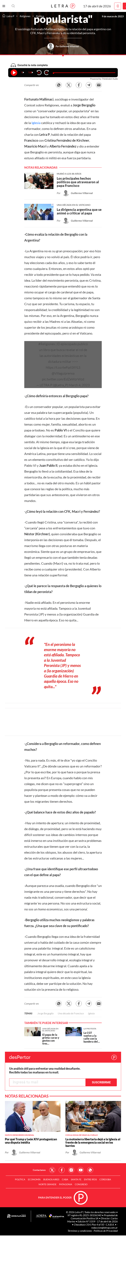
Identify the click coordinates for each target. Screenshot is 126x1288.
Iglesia (36, 123)
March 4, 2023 (79, 385)
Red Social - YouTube (81, 1170)
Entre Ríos (90, 1179)
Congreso (81, 1184)
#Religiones (46, 344)
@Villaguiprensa (63, 373)
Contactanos (39, 1170)
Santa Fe (76, 1179)
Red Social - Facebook (61, 1170)
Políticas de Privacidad (106, 1230)
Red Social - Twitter (52, 1170)
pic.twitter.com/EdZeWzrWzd (63, 379)
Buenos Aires (51, 1179)
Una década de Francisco (71, 1013)
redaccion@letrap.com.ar (104, 1227)
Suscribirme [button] (101, 1082)
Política (20, 1179)
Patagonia (65, 1184)
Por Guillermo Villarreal (67, 46)
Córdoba (105, 1179)
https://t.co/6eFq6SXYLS (63, 367)
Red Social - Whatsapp (90, 1170)
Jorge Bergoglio (45, 1013)
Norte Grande (47, 1184)
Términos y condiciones (80, 1230)
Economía (34, 1179)
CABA (65, 1179)
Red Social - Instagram (71, 1170)
